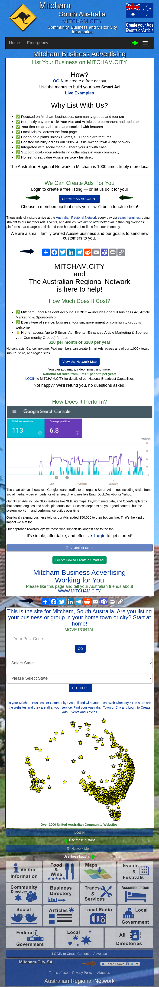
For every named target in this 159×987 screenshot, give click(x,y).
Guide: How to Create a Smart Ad (79, 560)
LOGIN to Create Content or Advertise (79, 954)
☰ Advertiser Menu (79, 548)
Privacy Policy (82, 973)
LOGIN (30, 378)
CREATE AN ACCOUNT (79, 199)
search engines (129, 217)
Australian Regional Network (76, 217)
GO (80, 649)
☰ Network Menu (79, 848)
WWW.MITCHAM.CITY (79, 591)
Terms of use (58, 973)
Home (14, 42)
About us (103, 973)
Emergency (37, 42)
